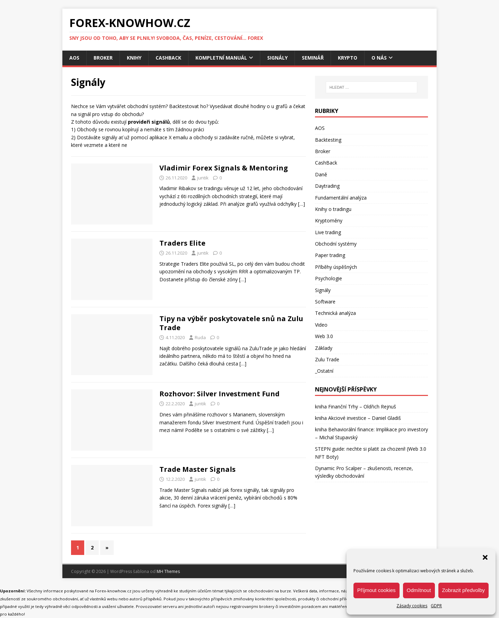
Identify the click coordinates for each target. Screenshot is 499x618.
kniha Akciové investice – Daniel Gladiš (358, 418)
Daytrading (327, 186)
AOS (74, 57)
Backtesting (328, 139)
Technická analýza (335, 313)
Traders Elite (182, 243)
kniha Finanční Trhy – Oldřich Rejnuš (355, 406)
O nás (379, 57)
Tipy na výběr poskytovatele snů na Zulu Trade (231, 323)
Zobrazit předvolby (463, 590)
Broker (103, 57)
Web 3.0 (324, 336)
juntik (203, 178)
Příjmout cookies (376, 590)
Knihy (134, 57)
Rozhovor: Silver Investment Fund (219, 393)
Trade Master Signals (197, 469)
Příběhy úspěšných (336, 267)
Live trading (328, 232)
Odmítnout (419, 590)
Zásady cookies (411, 606)
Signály (277, 57)
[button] (485, 557)
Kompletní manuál (221, 57)
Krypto (347, 57)
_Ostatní (324, 371)
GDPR (436, 606)
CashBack (168, 57)
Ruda (200, 337)
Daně (321, 174)
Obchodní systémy (336, 243)
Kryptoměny (328, 220)
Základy (323, 348)
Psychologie (328, 278)
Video (321, 324)
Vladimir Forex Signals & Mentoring (223, 168)
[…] (301, 204)
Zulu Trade (327, 359)
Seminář (313, 57)
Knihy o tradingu (333, 209)
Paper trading (330, 255)
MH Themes (168, 571)
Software (325, 301)
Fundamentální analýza (341, 197)
